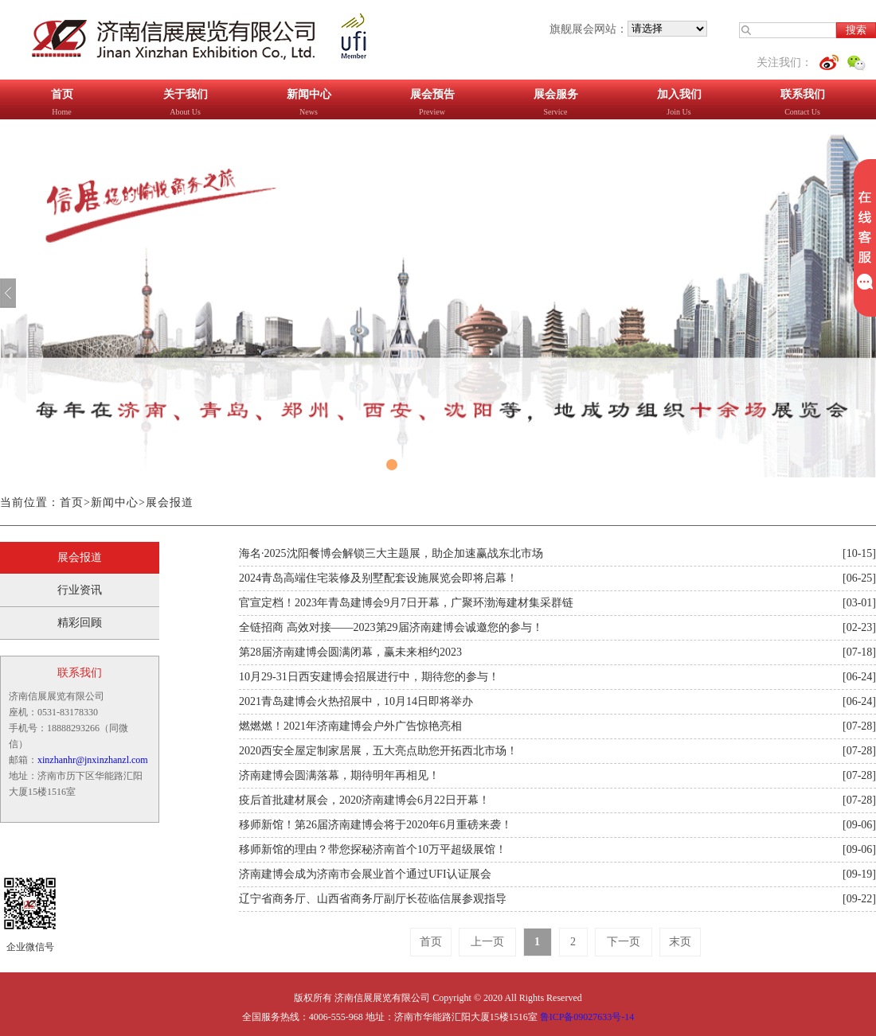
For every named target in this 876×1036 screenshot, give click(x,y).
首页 (72, 502)
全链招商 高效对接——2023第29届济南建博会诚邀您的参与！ (391, 627)
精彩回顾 (79, 623)
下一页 (623, 942)
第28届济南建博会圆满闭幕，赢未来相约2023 (350, 652)
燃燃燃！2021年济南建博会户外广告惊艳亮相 (350, 726)
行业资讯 (79, 590)
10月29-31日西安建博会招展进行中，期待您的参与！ (369, 677)
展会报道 (170, 502)
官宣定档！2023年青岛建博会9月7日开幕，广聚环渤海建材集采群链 (406, 603)
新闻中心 (115, 502)
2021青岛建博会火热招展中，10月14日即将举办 (356, 701)
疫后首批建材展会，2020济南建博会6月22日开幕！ (364, 800)
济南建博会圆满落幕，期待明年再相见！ (339, 775)
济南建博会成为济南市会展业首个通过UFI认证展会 (365, 874)
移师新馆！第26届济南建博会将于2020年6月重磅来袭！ (375, 825)
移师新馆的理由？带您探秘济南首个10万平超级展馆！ (372, 849)
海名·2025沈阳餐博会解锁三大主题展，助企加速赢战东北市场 (391, 553)
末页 (680, 942)
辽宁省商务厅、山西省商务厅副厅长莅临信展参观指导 (372, 899)
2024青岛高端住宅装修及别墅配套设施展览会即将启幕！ (378, 578)
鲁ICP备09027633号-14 (587, 1016)
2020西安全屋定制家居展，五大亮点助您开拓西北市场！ (378, 751)
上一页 (487, 942)
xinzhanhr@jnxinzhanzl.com (92, 759)
